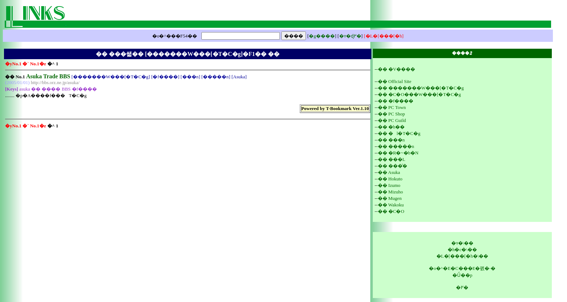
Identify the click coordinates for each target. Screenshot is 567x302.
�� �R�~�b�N (398, 153)
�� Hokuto (390, 178)
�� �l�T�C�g (399, 133)
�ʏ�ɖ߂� (350, 36)
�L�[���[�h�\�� (462, 256)
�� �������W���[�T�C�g (421, 88)
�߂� (462, 287)
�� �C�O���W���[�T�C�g (419, 94)
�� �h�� (391, 127)
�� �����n (396, 146)
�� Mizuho (390, 191)
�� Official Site (395, 81)
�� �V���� (396, 69)
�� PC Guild (392, 120)
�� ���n (391, 140)
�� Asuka (389, 172)
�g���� (322, 36)
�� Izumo (389, 185)
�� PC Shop (391, 114)
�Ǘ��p (462, 275)
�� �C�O (391, 211)
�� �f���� (396, 101)
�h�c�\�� (462, 249)
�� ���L (391, 159)
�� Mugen (390, 198)
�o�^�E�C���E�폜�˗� (462, 268)
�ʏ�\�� (462, 243)
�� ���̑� (392, 165)
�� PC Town (392, 107)
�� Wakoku (391, 204)
